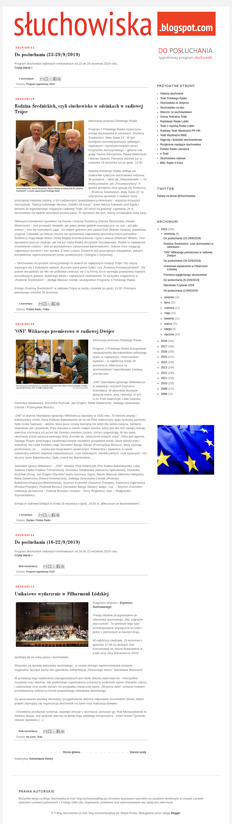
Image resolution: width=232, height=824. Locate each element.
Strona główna (71, 752)
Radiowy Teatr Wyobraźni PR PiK (180, 130)
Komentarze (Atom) (41, 758)
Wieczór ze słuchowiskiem (176, 112)
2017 (164, 346)
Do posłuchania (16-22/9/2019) (47, 542)
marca (168, 323)
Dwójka (30, 520)
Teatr (39, 736)
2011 (164, 378)
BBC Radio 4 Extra (171, 162)
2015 (164, 356)
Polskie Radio (33, 309)
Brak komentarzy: (29, 566)
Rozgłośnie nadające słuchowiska (180, 144)
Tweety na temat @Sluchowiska (176, 196)
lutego (168, 329)
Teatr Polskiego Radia (173, 98)
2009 (164, 388)
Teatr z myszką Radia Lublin (177, 126)
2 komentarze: (27, 78)
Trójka (46, 309)
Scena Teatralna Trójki (173, 116)
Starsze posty (138, 752)
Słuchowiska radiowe (173, 158)
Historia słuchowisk (171, 93)
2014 (164, 362)
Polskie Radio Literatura (174, 149)
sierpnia (169, 297)
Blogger (175, 813)
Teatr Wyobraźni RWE (173, 135)
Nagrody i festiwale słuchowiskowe (181, 139)
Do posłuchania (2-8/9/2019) (181, 290)
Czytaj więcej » (23, 67)
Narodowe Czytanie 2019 (179, 285)
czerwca (169, 307)
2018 (164, 341)
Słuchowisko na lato (172, 107)
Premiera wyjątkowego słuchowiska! (185, 274)
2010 (164, 383)
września (170, 233)
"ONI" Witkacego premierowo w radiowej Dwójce (64, 331)
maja (167, 313)
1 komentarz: (26, 303)
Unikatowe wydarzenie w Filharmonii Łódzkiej (61, 594)
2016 (164, 351)
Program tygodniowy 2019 (40, 84)
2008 (164, 394)
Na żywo (31, 736)
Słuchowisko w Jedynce (174, 102)
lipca (167, 302)
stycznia (169, 334)
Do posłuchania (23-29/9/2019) (47, 55)
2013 (164, 367)
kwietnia (169, 318)
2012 (164, 373)
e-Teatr (164, 153)
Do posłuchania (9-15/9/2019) (181, 280)
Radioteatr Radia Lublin (174, 121)
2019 (164, 229)
